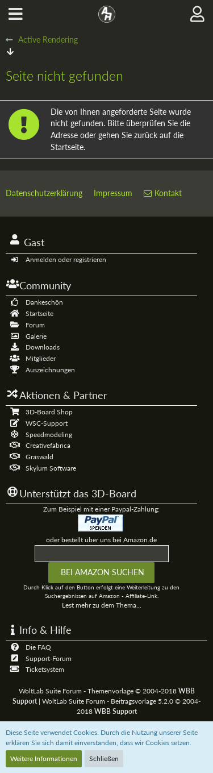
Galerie (36, 336)
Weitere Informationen (43, 758)
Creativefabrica (48, 445)
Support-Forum (49, 658)
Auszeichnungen (50, 369)
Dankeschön (44, 302)
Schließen (104, 758)
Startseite (39, 313)
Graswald (39, 456)
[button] (16, 14)
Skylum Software (51, 468)
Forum (35, 325)
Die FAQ (38, 647)
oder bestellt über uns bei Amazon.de (101, 539)
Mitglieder (41, 358)
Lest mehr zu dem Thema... (101, 605)
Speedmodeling (49, 434)
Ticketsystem (45, 669)
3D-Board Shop (49, 412)
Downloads (43, 347)
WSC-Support (47, 423)
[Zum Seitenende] (10, 51)
